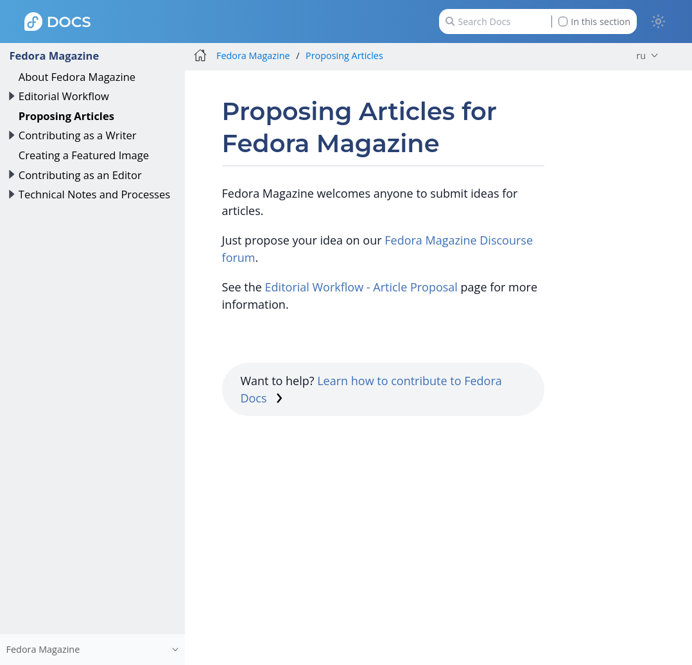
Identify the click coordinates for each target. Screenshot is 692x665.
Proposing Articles (66, 115)
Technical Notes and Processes (94, 194)
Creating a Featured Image (84, 155)
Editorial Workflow (64, 96)
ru (641, 55)
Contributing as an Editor (80, 175)
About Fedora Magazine (77, 76)
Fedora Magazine (54, 55)
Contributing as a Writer (78, 135)
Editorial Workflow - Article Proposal (361, 287)
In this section (594, 21)
